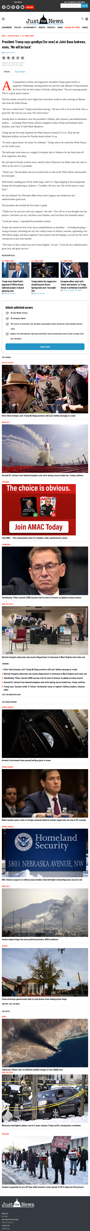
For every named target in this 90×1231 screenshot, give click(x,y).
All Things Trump (28, 36)
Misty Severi (10, 293)
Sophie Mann (9, 53)
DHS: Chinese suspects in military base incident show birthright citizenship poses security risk (42, 879)
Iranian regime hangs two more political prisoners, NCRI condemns (30, 939)
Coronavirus (6, 544)
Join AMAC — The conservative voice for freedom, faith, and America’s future (34, 537)
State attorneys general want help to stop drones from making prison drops (34, 999)
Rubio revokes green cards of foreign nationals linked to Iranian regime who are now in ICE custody (44, 820)
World (4, 1017)
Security (5, 946)
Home (3, 36)
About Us (5, 1213)
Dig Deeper (20, 71)
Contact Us (6, 1225)
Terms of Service (7, 1222)
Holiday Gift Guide (72, 27)
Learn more (45, 346)
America (42, 27)
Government (7, 27)
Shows (60, 27)
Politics (17, 27)
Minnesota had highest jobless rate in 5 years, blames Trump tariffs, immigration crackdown (41, 1125)
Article (7, 71)
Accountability (29, 27)
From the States (7, 604)
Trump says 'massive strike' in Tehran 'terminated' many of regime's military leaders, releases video (44, 688)
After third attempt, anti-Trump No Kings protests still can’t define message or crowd (38, 415)
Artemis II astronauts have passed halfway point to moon (26, 760)
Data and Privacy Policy (10, 1219)
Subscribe (29, 7)
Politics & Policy (13, 36)
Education (5, 1134)
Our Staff (5, 1216)
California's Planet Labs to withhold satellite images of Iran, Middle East (32, 1069)
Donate (85, 27)
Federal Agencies (7, 707)
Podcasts (51, 27)
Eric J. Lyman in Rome (72, 290)
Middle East (6, 422)
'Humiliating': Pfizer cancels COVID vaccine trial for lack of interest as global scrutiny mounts (41, 597)
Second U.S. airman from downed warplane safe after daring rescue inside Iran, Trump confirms (42, 475)
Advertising (5, 1228)
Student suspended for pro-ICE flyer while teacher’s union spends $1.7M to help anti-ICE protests (43, 1187)
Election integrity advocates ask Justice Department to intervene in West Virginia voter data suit (43, 657)
